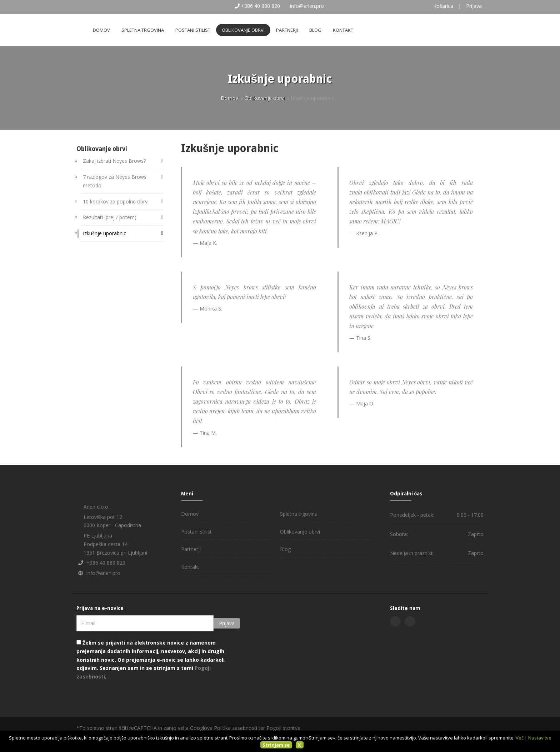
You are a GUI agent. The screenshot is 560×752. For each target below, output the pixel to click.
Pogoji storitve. (283, 728)
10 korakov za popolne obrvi (116, 201)
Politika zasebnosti (235, 728)
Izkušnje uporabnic (104, 233)
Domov (101, 30)
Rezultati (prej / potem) (109, 217)
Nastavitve (539, 738)
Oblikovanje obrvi (243, 30)
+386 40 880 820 (260, 5)
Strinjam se (276, 745)
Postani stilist (192, 30)
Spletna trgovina (142, 30)
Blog (315, 30)
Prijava (474, 5)
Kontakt (343, 30)
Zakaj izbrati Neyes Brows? (114, 160)
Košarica (443, 5)
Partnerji (287, 30)
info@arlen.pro (307, 5)
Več (520, 738)
